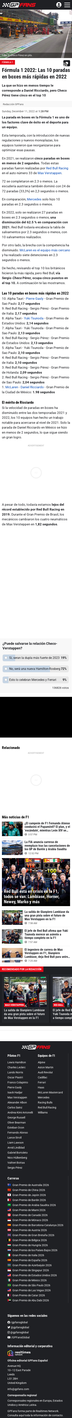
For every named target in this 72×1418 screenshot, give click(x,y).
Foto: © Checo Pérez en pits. (17, 55)
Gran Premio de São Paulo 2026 (28, 1285)
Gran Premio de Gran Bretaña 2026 (30, 1235)
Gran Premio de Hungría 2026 (27, 1245)
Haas (41, 1087)
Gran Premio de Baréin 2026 (26, 1200)
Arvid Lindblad (16, 1147)
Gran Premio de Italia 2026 (25, 1255)
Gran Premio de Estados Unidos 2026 (32, 1275)
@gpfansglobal (18, 1327)
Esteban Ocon (15, 1127)
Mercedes (34, 199)
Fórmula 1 (7, 62)
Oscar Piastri (15, 1077)
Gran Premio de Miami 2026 (26, 1210)
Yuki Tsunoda (33, 318)
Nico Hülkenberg (17, 1157)
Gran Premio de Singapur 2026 (28, 1270)
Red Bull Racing (57, 168)
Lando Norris (15, 1072)
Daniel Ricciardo (32, 387)
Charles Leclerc (16, 1067)
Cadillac (42, 1077)
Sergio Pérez (14, 1167)
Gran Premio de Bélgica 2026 (27, 1240)
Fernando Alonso (17, 1132)
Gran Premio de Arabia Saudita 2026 (31, 1205)
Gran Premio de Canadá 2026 (27, 1215)
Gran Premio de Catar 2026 (26, 1295)
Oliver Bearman (16, 1122)
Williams (43, 1112)
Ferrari (42, 1082)
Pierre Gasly (34, 298)
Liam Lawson (15, 1142)
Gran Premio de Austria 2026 (27, 1230)
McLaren (11, 387)
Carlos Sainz (14, 1107)
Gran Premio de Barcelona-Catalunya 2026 (35, 1225)
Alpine (41, 1062)
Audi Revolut (45, 1072)
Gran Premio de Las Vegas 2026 (29, 1290)
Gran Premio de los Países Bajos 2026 (32, 1250)
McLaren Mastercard (50, 1092)
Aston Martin (45, 1067)
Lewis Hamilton (16, 1062)
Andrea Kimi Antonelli (20, 1112)
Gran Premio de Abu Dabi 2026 (28, 1300)
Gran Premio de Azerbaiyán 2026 (29, 1265)
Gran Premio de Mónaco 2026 (27, 1220)
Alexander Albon (17, 1102)
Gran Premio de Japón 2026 (26, 1195)
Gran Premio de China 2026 (26, 1190)
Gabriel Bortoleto (17, 1152)
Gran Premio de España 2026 (27, 1260)
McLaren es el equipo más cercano (45, 250)
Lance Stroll (14, 1137)
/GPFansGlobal (18, 1337)
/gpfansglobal (17, 1322)
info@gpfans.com (18, 1389)
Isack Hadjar (14, 1092)
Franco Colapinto (17, 1082)
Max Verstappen (49, 173)
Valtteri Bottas (16, 1162)
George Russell (16, 1117)
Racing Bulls (45, 1102)
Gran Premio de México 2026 (27, 1280)
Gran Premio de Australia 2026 (28, 1185)
